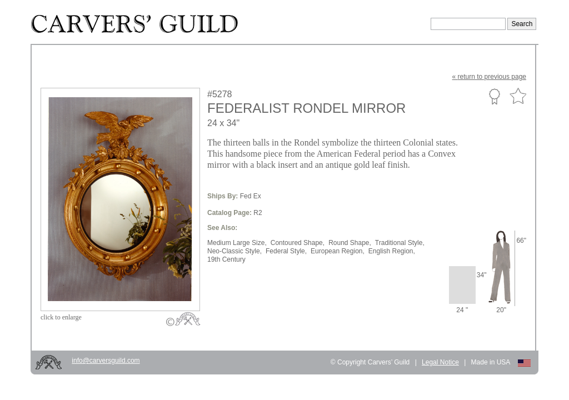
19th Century (226, 259)
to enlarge (61, 317)
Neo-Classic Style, (234, 251)
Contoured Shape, (298, 243)
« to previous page (489, 77)
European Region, (338, 251)
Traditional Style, (400, 243)
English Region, (391, 251)
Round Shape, (349, 243)
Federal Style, (286, 251)
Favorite (518, 96)
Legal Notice (440, 362)
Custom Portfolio (494, 96)
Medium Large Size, (237, 243)
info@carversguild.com (105, 360)
